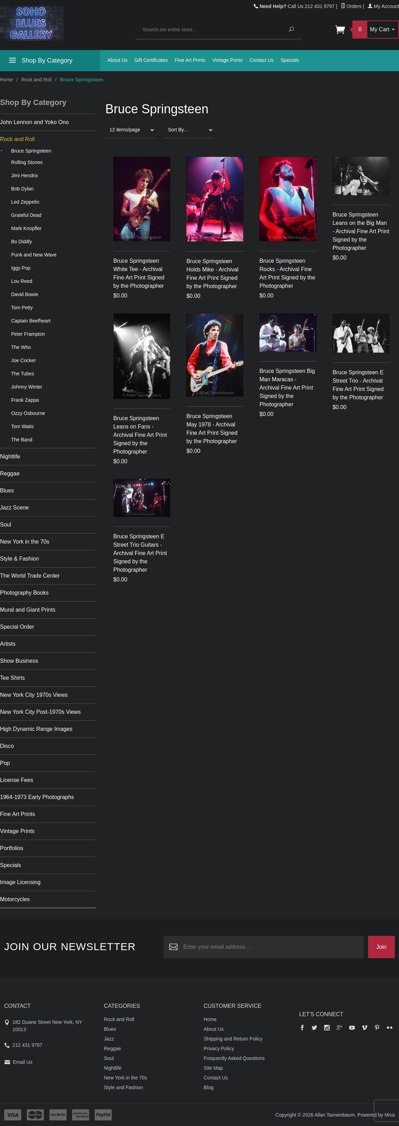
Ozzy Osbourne (28, 413)
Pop (5, 763)
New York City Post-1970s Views (40, 712)
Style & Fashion (19, 559)
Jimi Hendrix (24, 175)
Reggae (9, 473)
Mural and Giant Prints (27, 610)
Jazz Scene (14, 508)
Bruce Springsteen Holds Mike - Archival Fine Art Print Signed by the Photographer (212, 273)
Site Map (213, 1068)
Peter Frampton (28, 334)
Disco (7, 746)
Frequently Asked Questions (234, 1058)
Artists (7, 644)
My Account (383, 6)
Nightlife (10, 456)
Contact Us (262, 60)
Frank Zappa (25, 400)
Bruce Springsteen (31, 151)
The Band (21, 439)
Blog (208, 1087)
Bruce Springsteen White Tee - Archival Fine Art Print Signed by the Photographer (139, 273)
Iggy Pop (20, 268)
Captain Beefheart (30, 321)
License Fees (16, 780)
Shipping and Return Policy (233, 1039)
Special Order (17, 627)
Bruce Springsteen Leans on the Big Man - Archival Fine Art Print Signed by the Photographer (360, 231)
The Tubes (22, 373)
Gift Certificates (151, 60)
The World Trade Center (30, 576)
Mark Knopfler (26, 228)
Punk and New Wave (33, 255)
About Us (118, 60)
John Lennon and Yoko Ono (34, 122)
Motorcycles (15, 899)
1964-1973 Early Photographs (37, 797)
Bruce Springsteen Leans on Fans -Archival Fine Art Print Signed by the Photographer (140, 435)
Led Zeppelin (25, 202)
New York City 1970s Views (34, 695)
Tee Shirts (12, 678)
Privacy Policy (219, 1048)
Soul (5, 525)
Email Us (22, 1062)
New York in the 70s (24, 542)
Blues (7, 490)
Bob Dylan (22, 188)
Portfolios (11, 848)
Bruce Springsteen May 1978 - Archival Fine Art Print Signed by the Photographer (211, 428)
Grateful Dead (26, 215)
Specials (290, 60)
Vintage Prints (227, 60)
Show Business (19, 661)
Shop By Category (39, 61)
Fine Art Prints (190, 60)
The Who (21, 347)
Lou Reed (21, 281)
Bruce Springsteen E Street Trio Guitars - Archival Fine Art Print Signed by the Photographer (140, 553)
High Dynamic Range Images (36, 729)
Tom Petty (22, 307)
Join (381, 947)
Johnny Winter (26, 387)
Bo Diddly (21, 241)
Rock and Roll (36, 79)
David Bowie (24, 294)
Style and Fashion (123, 1087)
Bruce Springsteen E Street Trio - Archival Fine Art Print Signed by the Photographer (358, 384)
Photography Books (24, 593)
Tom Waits (22, 426)
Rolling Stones (26, 162)
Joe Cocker (23, 360)
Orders (351, 6)
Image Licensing (20, 882)
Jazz (109, 1039)
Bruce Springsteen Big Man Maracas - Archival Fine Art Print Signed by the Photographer (287, 387)
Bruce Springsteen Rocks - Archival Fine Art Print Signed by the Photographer (287, 273)
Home (6, 79)
